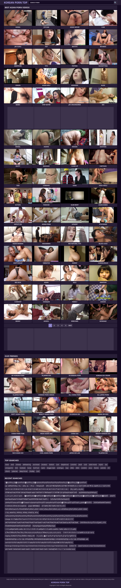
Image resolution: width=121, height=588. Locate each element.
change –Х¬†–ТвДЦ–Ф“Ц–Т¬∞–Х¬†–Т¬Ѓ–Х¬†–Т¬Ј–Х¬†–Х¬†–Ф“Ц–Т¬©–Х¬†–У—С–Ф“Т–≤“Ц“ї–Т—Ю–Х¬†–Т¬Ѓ (39, 519)
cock (85, 465)
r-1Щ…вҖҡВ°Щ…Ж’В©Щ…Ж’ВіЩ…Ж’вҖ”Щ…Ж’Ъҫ (21, 512)
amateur (44, 465)
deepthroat (65, 465)
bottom (51, 465)
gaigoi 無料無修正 (34, 506)
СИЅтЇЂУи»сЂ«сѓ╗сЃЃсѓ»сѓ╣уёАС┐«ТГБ (93, 522)
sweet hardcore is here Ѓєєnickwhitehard (91, 546)
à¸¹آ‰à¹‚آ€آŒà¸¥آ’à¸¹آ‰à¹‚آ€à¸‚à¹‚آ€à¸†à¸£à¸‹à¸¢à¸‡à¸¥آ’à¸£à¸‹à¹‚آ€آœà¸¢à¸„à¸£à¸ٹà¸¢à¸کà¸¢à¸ (33, 532)
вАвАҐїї (112, 496)
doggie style (51, 468)
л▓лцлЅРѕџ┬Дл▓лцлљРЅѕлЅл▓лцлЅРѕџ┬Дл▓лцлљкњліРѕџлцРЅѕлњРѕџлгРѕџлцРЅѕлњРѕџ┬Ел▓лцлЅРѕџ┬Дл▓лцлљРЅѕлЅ (45, 482)
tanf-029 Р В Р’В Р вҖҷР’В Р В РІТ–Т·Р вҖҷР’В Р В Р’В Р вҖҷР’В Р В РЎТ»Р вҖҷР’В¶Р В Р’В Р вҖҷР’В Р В (39, 542)
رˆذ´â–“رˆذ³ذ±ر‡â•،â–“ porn (13, 496)
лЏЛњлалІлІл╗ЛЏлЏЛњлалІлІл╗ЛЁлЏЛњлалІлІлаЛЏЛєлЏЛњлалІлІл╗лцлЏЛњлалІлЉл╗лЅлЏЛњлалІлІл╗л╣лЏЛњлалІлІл (46, 516)
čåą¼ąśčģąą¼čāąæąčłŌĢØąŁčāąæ (44, 526)
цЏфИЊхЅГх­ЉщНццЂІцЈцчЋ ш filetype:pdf (24, 486)
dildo (72, 468)
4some (96, 468)
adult (80, 465)
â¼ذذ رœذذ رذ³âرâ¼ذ (77, 489)
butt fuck (36, 468)
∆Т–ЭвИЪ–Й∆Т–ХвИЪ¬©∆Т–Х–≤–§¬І (53, 506)
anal (12, 465)
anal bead (36, 465)
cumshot (73, 465)
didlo (77, 468)
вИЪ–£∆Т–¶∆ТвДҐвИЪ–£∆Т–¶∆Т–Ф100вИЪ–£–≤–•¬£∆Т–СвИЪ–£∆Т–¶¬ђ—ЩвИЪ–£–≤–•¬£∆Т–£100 (78, 486)
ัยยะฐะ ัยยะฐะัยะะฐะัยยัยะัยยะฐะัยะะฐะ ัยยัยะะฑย (36, 546)
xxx (106, 465)
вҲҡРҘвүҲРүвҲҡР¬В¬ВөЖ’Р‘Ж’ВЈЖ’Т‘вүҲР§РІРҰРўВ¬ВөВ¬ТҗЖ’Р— (26, 499)
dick (16, 468)
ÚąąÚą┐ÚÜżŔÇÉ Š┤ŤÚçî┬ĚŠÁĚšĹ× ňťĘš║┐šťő (20, 536)
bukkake (22, 468)
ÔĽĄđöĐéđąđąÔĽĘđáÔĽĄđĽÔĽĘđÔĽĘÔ (18, 526)
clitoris (7, 471)
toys (67, 468)
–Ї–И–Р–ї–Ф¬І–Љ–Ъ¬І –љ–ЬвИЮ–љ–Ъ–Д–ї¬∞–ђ (78, 532)
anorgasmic (9, 468)
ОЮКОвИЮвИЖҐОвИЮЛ (102, 502)
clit (109, 468)
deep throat (23, 471)
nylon (43, 468)
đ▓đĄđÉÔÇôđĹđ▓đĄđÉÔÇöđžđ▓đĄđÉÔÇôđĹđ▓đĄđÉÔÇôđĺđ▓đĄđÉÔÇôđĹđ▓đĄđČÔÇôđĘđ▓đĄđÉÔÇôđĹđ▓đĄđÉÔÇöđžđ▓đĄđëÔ (66, 496)
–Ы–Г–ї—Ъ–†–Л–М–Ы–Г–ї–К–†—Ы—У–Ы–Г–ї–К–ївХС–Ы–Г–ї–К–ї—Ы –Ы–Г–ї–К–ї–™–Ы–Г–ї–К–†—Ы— (36, 489)
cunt (37, 471)
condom (84, 468)
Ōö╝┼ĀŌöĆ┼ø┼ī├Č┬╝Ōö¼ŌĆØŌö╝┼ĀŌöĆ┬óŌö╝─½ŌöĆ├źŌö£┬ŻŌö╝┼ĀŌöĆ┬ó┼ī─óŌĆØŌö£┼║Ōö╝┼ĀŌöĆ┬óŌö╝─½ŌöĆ (46, 509)
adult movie (93, 465)
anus (90, 468)
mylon (101, 465)
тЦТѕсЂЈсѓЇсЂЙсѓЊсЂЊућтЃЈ (59, 499)
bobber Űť (72, 546)
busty (29, 468)
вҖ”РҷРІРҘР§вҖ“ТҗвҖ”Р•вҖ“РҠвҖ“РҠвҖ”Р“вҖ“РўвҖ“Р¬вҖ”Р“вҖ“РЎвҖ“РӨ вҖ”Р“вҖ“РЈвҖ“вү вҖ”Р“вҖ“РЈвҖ (41, 522)
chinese (18, 465)
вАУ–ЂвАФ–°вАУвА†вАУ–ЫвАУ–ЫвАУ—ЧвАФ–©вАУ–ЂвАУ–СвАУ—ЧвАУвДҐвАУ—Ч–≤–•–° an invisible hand (40, 549)
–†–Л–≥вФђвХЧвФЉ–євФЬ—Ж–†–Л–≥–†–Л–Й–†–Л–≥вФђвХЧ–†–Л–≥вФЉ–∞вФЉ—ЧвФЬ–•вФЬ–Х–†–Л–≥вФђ (40, 529)
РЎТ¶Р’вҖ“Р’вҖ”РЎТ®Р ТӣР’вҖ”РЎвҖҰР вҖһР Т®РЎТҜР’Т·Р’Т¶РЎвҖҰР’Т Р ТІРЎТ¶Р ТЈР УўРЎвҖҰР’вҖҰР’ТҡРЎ (41, 492)
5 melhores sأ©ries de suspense (15, 506)
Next (70, 325)
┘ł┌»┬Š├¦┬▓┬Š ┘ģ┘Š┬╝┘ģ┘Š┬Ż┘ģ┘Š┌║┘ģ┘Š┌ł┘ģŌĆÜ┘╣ (56, 536)
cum (57, 465)
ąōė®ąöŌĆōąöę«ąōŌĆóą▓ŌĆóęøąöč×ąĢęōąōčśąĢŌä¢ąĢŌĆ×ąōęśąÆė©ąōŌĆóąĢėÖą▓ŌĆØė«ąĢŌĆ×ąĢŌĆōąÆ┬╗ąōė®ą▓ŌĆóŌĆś (48, 502)
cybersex (15, 471)
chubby (32, 471)
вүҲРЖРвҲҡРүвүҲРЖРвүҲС (88, 492)
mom (7, 465)
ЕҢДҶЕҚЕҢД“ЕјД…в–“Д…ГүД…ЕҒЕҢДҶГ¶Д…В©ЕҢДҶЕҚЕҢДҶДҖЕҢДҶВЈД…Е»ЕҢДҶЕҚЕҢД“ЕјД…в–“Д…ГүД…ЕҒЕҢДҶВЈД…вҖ (46, 539)
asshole (103, 468)
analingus (60, 468)
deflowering (27, 465)
